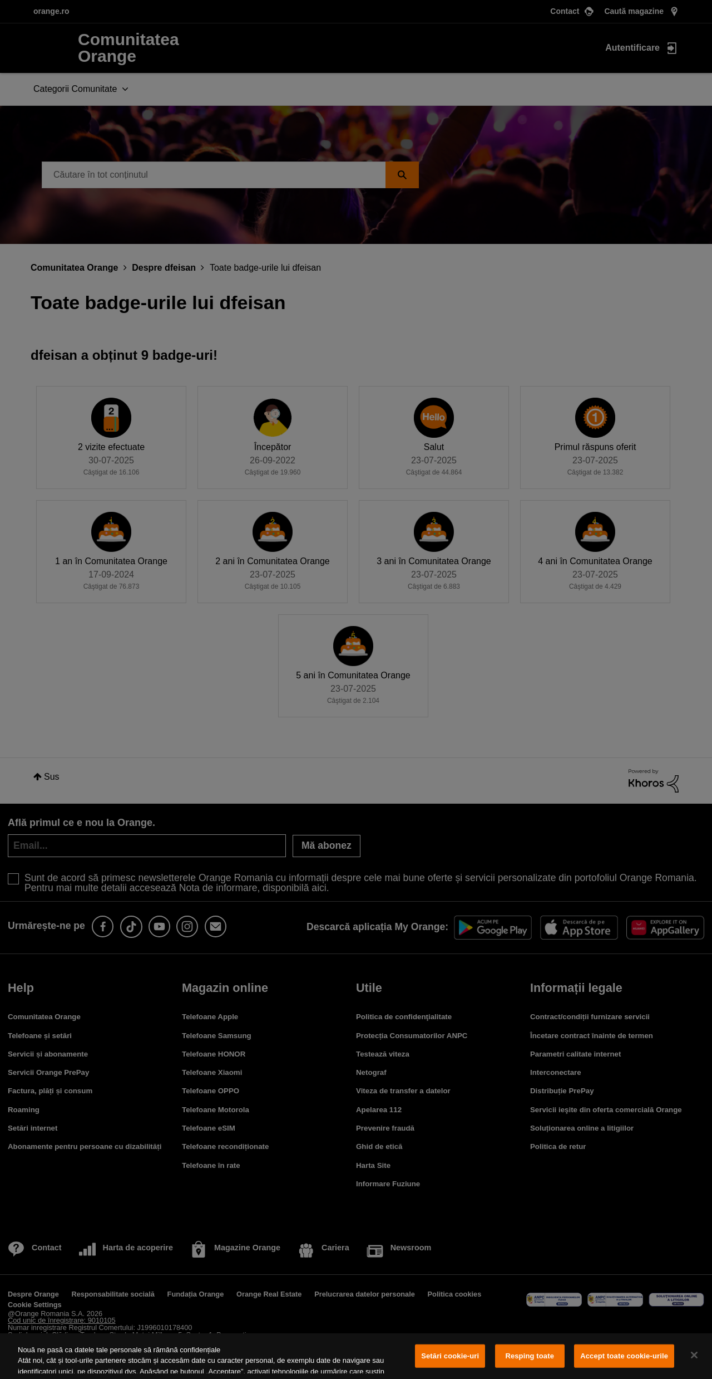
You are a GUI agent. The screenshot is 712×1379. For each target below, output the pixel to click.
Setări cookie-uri (450, 1356)
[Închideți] (694, 1355)
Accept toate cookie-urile (624, 1356)
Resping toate (529, 1356)
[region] (356, 1356)
